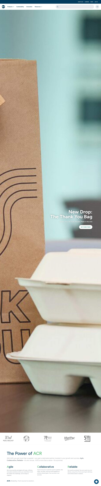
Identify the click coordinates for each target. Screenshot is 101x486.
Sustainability (20, 6)
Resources (38, 6)
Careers (87, 1)
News (91, 1)
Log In (96, 1)
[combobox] (75, 7)
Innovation (29, 6)
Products (10, 6)
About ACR (80, 1)
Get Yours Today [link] (86, 227)
